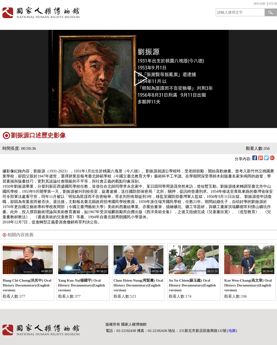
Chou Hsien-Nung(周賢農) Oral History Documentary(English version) (138, 285)
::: (252, 4)
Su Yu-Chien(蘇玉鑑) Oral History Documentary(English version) (192, 285)
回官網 (272, 3)
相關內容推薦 (20, 234)
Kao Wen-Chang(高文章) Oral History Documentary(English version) (248, 285)
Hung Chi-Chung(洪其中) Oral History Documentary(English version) (27, 285)
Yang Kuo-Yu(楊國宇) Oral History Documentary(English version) (81, 285)
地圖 (232, 331)
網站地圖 (259, 3)
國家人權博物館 (68, 12)
